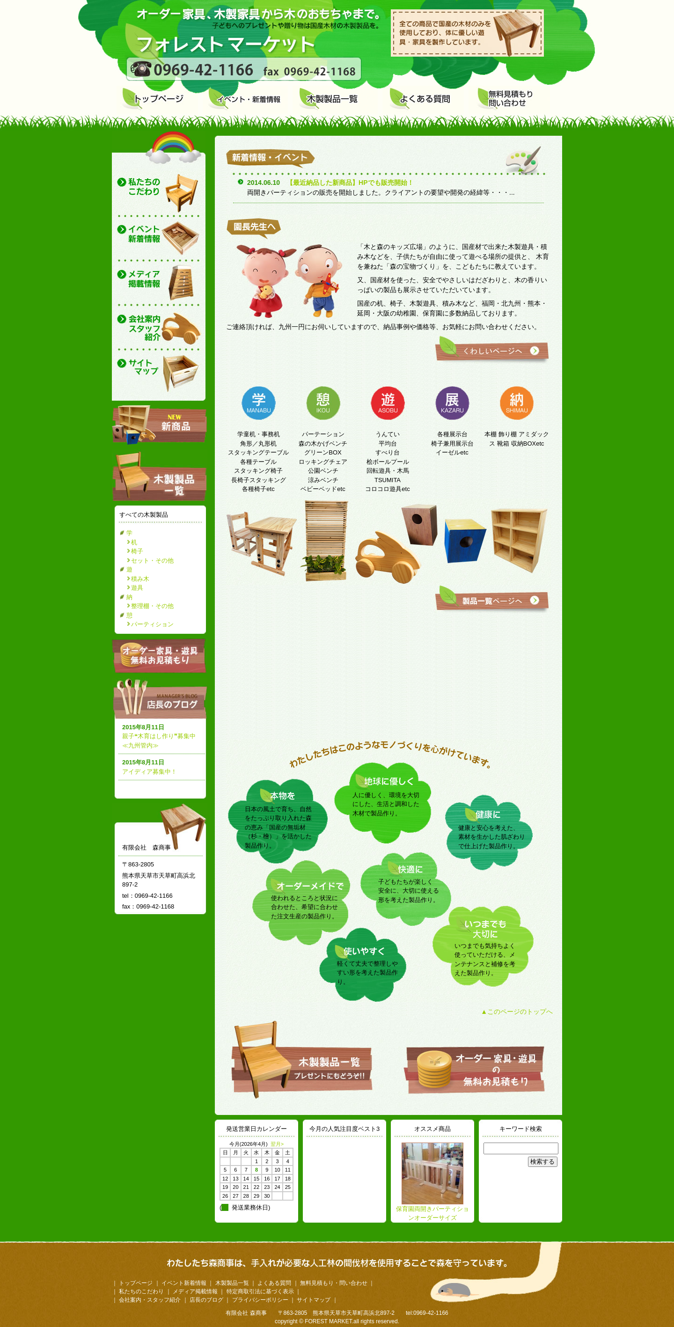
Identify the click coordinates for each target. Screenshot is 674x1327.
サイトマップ (313, 1300)
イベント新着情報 (183, 1283)
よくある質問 (274, 1283)
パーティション (152, 624)
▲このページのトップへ (517, 1011)
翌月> (277, 1144)
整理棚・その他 (152, 605)
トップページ (136, 1283)
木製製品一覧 (232, 1283)
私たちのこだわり (141, 1291)
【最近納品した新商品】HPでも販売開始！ (349, 182)
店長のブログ (161, 698)
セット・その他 (152, 560)
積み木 (140, 578)
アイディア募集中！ (149, 771)
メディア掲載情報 (195, 1291)
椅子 (137, 551)
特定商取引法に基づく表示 (260, 1291)
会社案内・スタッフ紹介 (150, 1300)
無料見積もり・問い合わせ (333, 1283)
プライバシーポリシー (260, 1300)
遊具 (137, 587)
